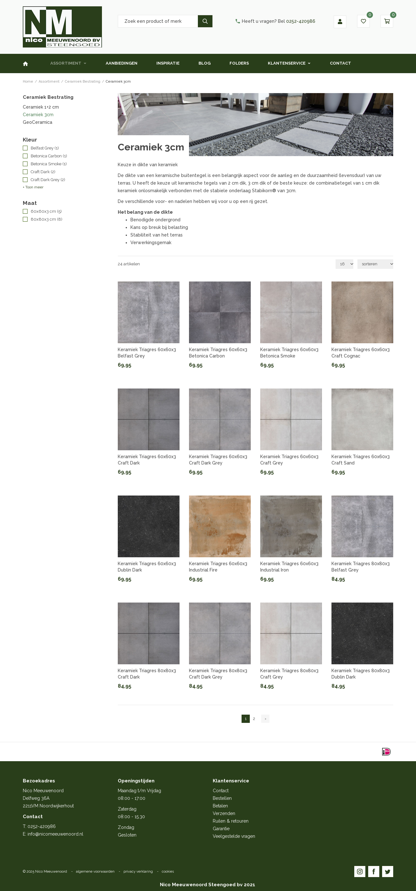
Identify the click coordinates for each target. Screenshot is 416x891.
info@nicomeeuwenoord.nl (55, 834)
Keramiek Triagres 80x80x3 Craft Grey (289, 673)
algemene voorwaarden (95, 871)
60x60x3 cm (46, 211)
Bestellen (222, 798)
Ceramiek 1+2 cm (41, 107)
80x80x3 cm (46, 219)
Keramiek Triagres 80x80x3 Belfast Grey (360, 566)
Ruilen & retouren (231, 821)
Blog (205, 63)
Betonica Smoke (49, 163)
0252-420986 (275, 21)
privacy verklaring (138, 871)
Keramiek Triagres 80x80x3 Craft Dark (147, 673)
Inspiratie (168, 63)
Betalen (220, 805)
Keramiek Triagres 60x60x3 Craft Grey (289, 459)
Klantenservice (287, 63)
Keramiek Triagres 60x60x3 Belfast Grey (147, 352)
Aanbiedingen (121, 63)
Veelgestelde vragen (234, 836)
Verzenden (224, 813)
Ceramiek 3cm (38, 114)
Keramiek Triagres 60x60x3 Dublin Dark (147, 566)
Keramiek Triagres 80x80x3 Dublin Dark (360, 673)
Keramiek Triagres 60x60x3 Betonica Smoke (289, 352)
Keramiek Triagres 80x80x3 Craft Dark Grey (218, 673)
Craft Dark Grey (48, 179)
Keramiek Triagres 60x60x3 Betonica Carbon (218, 352)
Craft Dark (43, 171)
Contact (340, 63)
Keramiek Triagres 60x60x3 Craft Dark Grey (218, 459)
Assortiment (65, 63)
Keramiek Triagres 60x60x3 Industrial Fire (218, 566)
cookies (168, 871)
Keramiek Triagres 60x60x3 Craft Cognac (360, 352)
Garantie (221, 828)
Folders (239, 63)
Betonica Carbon (49, 156)
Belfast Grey (45, 148)
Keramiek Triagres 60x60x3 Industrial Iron (289, 566)
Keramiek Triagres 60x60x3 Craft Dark (147, 459)
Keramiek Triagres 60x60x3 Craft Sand (360, 459)
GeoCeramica (37, 122)
